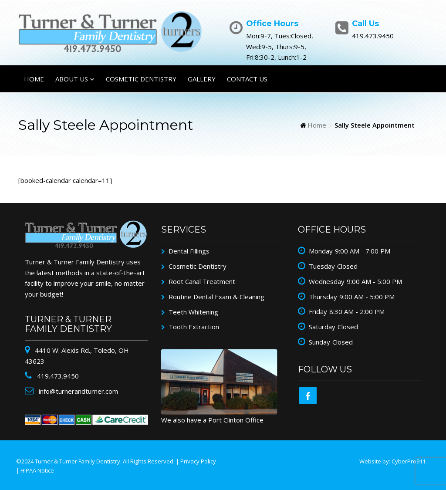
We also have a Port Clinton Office (212, 420)
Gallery (202, 78)
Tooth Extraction (194, 326)
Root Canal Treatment (202, 281)
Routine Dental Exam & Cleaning (216, 296)
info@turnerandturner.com (77, 391)
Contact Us (247, 78)
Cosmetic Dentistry (141, 78)
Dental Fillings (189, 251)
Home (34, 78)
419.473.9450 (57, 376)
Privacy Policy (198, 461)
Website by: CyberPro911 (392, 461)
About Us (71, 78)
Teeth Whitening (193, 312)
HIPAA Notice (37, 470)
